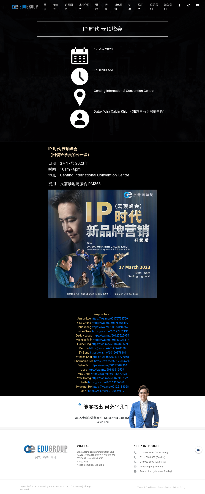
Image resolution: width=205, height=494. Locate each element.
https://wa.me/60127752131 (102, 331)
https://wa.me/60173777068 (102, 357)
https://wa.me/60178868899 (102, 322)
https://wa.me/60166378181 (102, 352)
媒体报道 (118, 6)
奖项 (129, 6)
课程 (96, 6)
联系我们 (154, 6)
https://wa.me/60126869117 (103, 391)
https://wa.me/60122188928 (102, 386)
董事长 (56, 6)
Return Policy (179, 487)
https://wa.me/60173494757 (102, 327)
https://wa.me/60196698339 (102, 348)
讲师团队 (69, 6)
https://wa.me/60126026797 (102, 361)
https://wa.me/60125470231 (102, 374)
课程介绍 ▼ (84, 6)
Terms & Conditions (146, 487)
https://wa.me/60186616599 (102, 369)
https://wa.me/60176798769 (102, 318)
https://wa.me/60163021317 (102, 340)
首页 (45, 6)
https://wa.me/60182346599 (102, 344)
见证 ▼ (140, 6)
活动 (106, 6)
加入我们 (168, 6)
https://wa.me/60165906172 (102, 378)
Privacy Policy (164, 487)
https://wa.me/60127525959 (102, 335)
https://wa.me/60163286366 (102, 382)
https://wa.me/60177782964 (102, 365)
